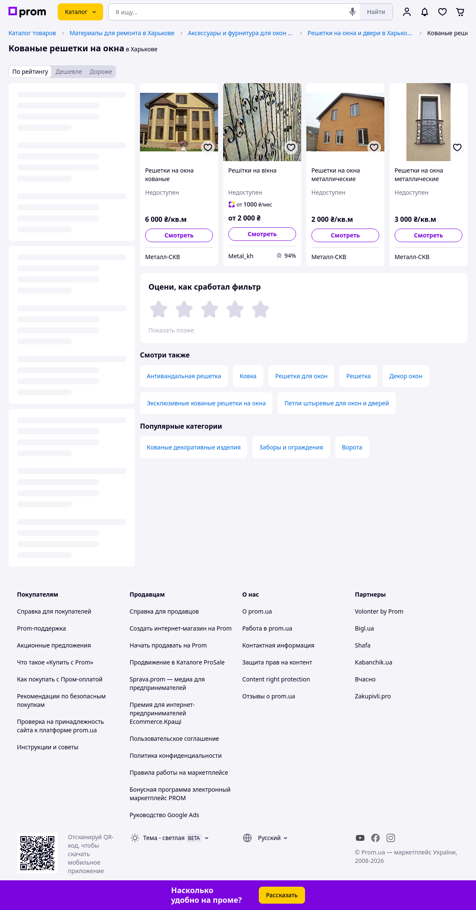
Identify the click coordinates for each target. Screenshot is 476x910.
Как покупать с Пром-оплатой (60, 679)
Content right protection (276, 679)
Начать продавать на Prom (168, 645)
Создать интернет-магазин (168, 628)
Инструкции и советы (47, 747)
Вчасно (365, 679)
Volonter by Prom (379, 611)
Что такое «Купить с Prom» (55, 662)
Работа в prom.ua (267, 628)
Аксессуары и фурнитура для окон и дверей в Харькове (241, 33)
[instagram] (391, 838)
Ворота (352, 447)
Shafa (363, 645)
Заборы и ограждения (291, 447)
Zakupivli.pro (373, 696)
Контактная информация (278, 645)
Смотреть (179, 235)
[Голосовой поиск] (352, 12)
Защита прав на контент (277, 662)
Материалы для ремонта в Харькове (122, 33)
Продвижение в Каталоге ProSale (177, 662)
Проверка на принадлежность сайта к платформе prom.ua (60, 725)
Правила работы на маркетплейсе (179, 772)
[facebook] (375, 838)
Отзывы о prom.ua (268, 696)
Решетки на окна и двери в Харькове (361, 33)
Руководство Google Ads (164, 815)
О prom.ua (257, 611)
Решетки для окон (301, 376)
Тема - (164, 838)
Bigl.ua (364, 628)
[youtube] (360, 838)
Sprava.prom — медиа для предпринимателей (167, 683)
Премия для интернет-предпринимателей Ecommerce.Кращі (162, 713)
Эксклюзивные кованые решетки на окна (206, 403)
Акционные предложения (54, 645)
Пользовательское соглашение (174, 738)
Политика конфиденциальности (176, 755)
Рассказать (282, 895)
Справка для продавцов (164, 611)
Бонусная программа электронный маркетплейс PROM (180, 793)
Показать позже (171, 330)
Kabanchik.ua (373, 662)
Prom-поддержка (41, 628)
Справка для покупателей (54, 611)
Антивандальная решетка (184, 376)
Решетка (358, 376)
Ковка (248, 376)
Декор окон (406, 376)
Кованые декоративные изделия (194, 447)
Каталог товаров (32, 33)
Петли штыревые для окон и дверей (336, 403)
